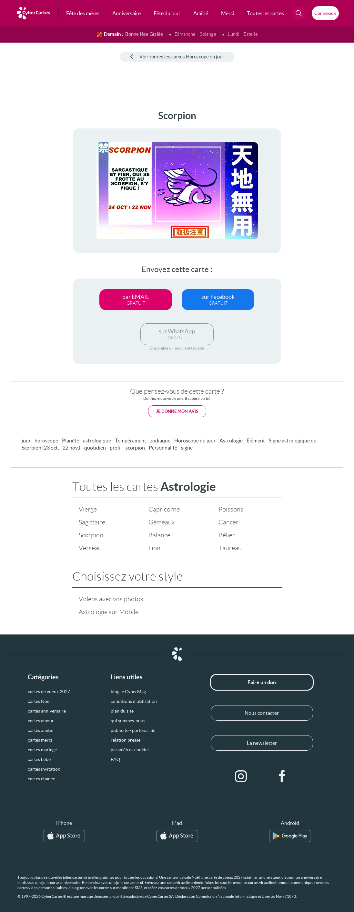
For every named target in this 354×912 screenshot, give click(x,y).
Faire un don (262, 682)
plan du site (122, 711)
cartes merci (40, 740)
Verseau (90, 548)
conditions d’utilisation (134, 701)
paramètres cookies (130, 749)
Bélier (226, 535)
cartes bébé (39, 759)
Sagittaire (92, 522)
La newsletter (262, 743)
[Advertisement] (26, 207)
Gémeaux (161, 522)
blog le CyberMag (128, 691)
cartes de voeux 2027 (49, 691)
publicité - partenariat (133, 730)
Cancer (228, 522)
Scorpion (91, 535)
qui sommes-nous (128, 720)
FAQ (115, 759)
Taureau (230, 548)
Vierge (88, 509)
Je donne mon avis (177, 411)
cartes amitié (40, 730)
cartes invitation (44, 769)
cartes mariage (42, 749)
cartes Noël (39, 701)
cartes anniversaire (47, 711)
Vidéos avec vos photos (111, 599)
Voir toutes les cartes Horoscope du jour (177, 56)
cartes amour (41, 720)
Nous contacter (262, 713)
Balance (159, 535)
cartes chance (41, 778)
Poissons (230, 509)
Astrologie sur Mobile (108, 611)
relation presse (125, 740)
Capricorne (164, 509)
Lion (154, 548)
